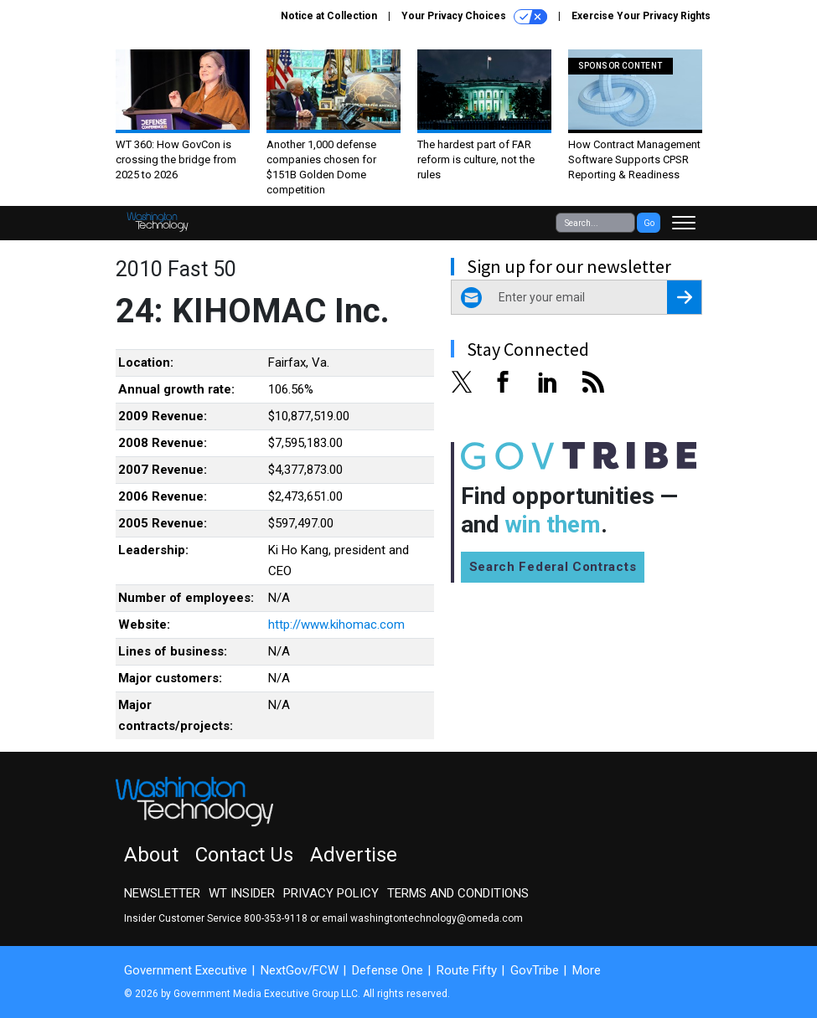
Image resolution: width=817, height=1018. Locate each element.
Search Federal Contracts (553, 566)
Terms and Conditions (458, 893)
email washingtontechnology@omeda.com (422, 918)
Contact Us (244, 854)
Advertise (353, 854)
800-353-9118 (276, 918)
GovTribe (534, 970)
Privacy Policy (331, 893)
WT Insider (242, 893)
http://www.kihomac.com (336, 624)
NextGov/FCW (300, 970)
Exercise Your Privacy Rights (641, 16)
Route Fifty (467, 970)
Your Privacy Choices (474, 16)
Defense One (387, 970)
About (151, 854)
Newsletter (162, 893)
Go (649, 223)
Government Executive (185, 970)
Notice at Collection (329, 16)
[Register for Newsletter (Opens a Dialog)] (684, 297)
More (586, 970)
